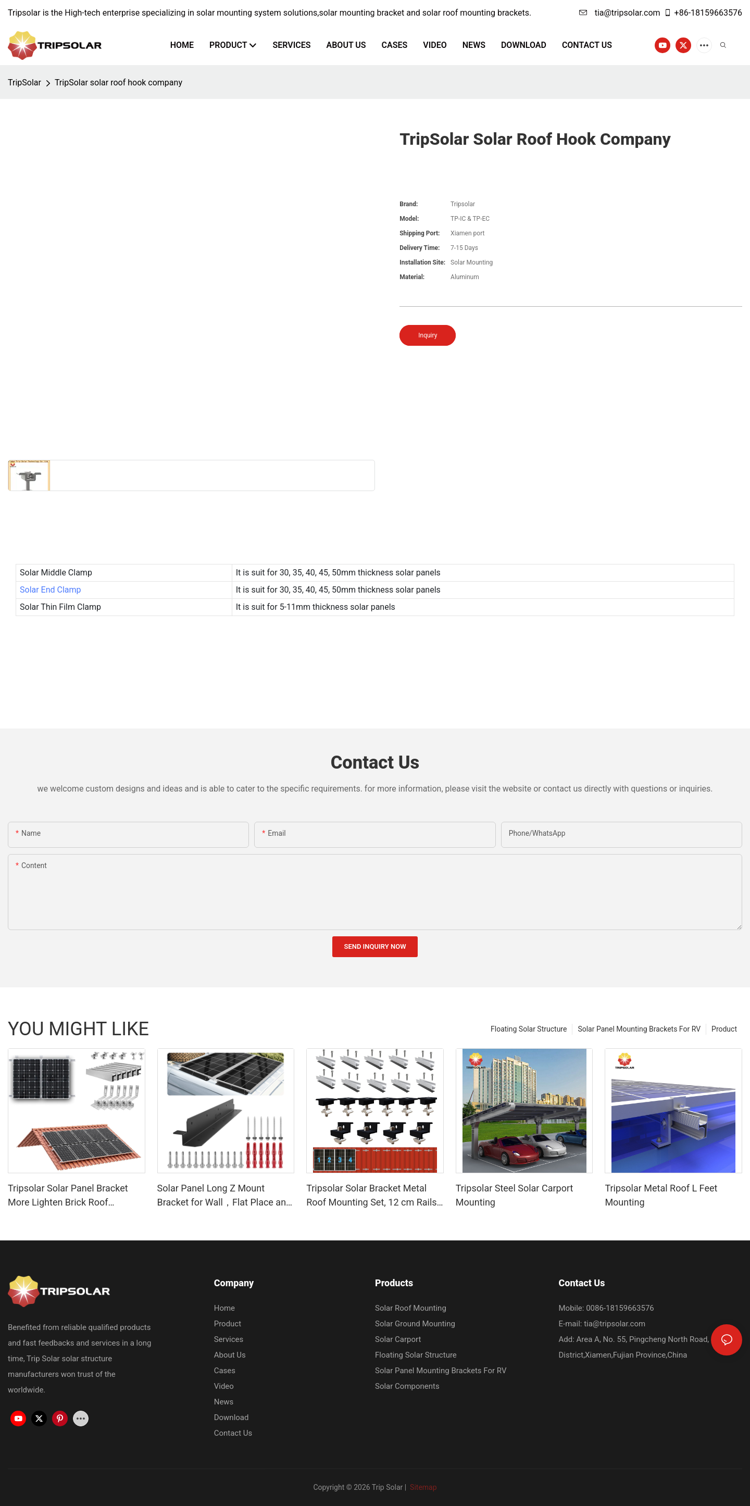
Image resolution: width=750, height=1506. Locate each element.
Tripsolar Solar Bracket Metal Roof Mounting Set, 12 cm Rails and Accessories (371, 1196)
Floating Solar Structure (529, 1029)
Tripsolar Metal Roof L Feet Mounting (661, 1195)
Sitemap (422, 1487)
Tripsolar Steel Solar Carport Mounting (514, 1195)
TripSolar (24, 82)
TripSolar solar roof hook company (118, 82)
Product (724, 1029)
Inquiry (427, 335)
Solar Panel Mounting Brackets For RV (639, 1029)
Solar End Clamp (50, 590)
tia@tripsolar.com (619, 13)
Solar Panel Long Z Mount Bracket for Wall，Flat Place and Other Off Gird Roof (224, 1196)
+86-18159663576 (703, 13)
